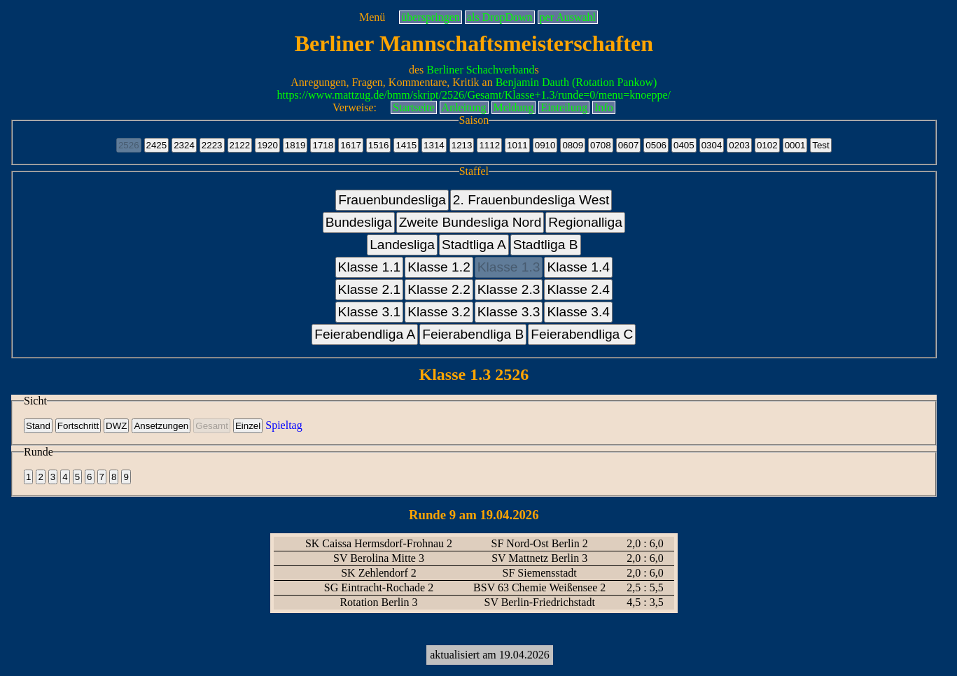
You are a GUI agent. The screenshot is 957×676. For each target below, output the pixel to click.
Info (603, 107)
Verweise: (355, 107)
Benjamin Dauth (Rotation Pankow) (576, 82)
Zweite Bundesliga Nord (470, 222)
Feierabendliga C (582, 334)
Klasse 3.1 (369, 311)
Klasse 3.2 (438, 311)
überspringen (430, 17)
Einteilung (563, 107)
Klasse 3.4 (578, 311)
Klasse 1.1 (369, 267)
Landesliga (402, 244)
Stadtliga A (474, 244)
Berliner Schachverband (480, 70)
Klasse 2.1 (369, 289)
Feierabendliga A (364, 334)
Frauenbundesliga (392, 199)
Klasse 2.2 (438, 289)
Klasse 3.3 (508, 311)
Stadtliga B (545, 244)
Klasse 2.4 (578, 289)
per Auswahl (568, 17)
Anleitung (464, 107)
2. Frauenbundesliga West (531, 199)
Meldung (514, 107)
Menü (372, 17)
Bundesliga (359, 222)
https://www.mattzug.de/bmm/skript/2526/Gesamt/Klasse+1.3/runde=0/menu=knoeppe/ (474, 95)
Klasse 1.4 (578, 267)
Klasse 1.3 (508, 267)
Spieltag (283, 425)
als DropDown (500, 17)
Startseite (414, 107)
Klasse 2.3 (508, 289)
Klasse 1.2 (438, 267)
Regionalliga (585, 222)
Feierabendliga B (473, 334)
